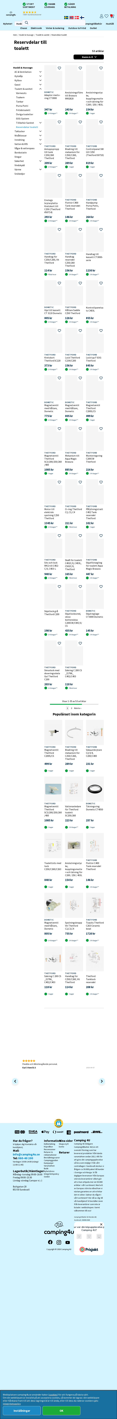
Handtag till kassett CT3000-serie (94, 257)
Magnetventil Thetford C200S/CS (93, 408)
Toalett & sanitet (42, 35)
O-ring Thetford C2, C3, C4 (73, 511)
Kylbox (18, 80)
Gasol (17, 84)
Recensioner (49, 1149)
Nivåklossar (21, 135)
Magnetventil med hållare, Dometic (51, 408)
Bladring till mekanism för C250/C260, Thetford (72, 153)
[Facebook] (50, 1242)
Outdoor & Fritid (34, 28)
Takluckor (20, 131)
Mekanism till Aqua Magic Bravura (72, 458)
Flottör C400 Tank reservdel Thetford (72, 205)
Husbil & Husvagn (26, 35)
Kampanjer (49, 1163)
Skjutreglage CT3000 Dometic (94, 615)
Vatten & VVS (21, 144)
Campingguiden (51, 1160)
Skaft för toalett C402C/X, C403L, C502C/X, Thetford (73, 565)
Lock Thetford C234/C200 (72, 359)
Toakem (20, 97)
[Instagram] (59, 1242)
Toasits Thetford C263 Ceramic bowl (95, 925)
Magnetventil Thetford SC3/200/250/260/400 (53, 460)
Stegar (18, 156)
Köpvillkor (48, 1146)
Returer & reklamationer (50, 1153)
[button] (34, 13)
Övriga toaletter (24, 114)
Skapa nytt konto (64, 1145)
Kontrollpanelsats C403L (94, 309)
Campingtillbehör (49, 23)
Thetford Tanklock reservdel (91, 979)
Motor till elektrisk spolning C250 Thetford (51, 514)
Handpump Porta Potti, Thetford (92, 205)
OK (61, 1410)
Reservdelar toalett (59, 35)
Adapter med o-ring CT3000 (52, 97)
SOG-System (22, 118)
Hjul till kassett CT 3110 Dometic (53, 312)
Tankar (19, 101)
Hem (15, 35)
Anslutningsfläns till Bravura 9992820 (74, 95)
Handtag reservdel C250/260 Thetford (70, 261)
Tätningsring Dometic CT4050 (94, 808)
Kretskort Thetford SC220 (52, 359)
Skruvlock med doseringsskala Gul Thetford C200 (52, 675)
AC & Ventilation (23, 71)
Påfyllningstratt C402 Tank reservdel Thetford (94, 514)
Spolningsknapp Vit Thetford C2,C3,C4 (73, 925)
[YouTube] (67, 1242)
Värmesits (21, 93)
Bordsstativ (21, 152)
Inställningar (22, 1410)
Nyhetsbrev (49, 1171)
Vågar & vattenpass (25, 148)
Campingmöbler (27, 23)
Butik (46, 1168)
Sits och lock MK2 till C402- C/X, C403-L (51, 565)
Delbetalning (49, 1144)
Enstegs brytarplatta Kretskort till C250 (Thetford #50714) (52, 206)
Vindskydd (20, 165)
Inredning (20, 139)
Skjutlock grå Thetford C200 (51, 613)
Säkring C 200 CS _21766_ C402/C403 (73, 673)
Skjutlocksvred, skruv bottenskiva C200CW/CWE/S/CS (73, 619)
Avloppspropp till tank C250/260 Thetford (51, 153)
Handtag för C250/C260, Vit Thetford (51, 259)
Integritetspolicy (51, 1174)
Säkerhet (19, 160)
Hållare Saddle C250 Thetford (72, 312)
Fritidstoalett (23, 110)
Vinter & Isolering (12, 28)
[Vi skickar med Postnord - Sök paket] (80, 1132)
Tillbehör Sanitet (25, 122)
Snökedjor (20, 173)
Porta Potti (22, 105)
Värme (18, 169)
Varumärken (49, 1165)
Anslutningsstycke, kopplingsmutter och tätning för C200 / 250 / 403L (94, 98)
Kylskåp (19, 76)
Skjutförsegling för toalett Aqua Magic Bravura (94, 565)
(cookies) (53, 1394)
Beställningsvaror (52, 1157)
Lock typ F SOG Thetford (93, 359)
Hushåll (67, 23)
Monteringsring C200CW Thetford (94, 458)
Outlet (50, 28)
